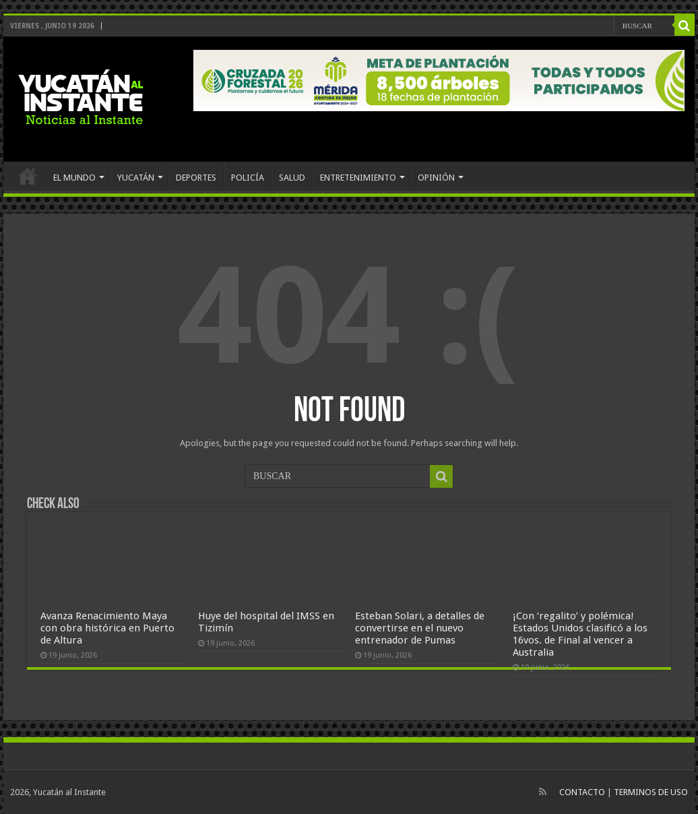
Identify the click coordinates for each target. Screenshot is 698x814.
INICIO (27, 176)
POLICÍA (247, 178)
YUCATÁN (135, 178)
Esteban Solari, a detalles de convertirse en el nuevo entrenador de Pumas (419, 628)
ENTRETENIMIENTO (358, 178)
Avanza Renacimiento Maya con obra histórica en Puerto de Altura (107, 628)
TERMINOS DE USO (651, 792)
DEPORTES (196, 178)
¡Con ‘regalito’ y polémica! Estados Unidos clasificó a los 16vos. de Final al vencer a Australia (580, 634)
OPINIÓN (436, 178)
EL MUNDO (74, 178)
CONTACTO (582, 792)
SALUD (292, 178)
